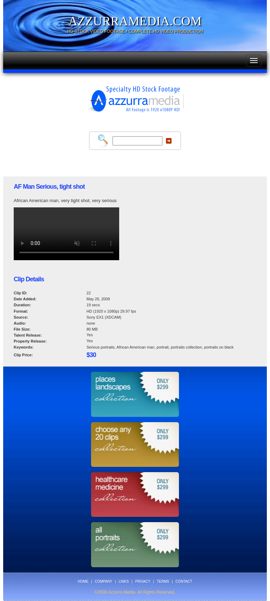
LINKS (124, 581)
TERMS (163, 581)
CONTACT (183, 581)
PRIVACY (142, 581)
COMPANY (103, 581)
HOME (83, 581)
